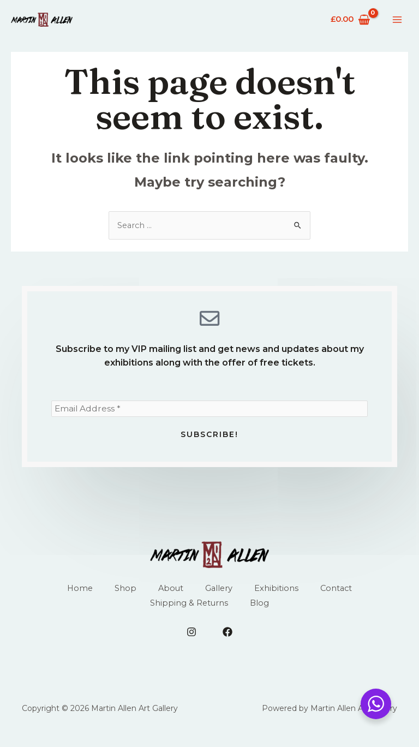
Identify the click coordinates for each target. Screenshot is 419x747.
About (170, 592)
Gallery (219, 592)
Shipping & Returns (189, 607)
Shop (124, 592)
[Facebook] (227, 636)
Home (78, 592)
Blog (260, 607)
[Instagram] (191, 636)
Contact (338, 592)
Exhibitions (277, 592)
